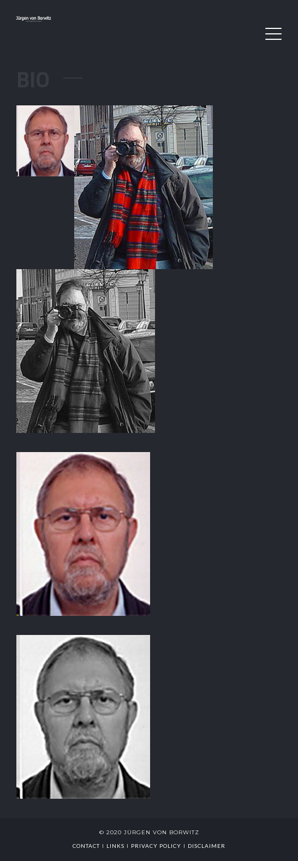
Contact (86, 845)
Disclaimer (206, 845)
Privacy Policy (156, 845)
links (115, 845)
